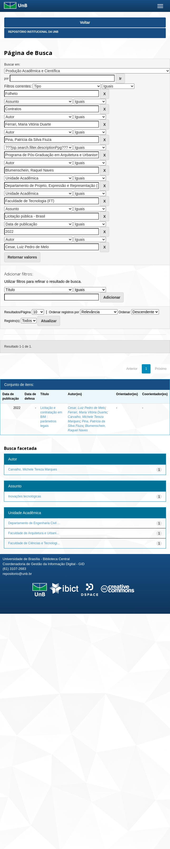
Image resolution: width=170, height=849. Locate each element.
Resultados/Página (17, 312)
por (6, 78)
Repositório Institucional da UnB (33, 31)
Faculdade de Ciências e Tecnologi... (34, 543)
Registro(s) (12, 321)
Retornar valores (22, 257)
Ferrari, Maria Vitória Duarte (87, 412)
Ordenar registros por (64, 312)
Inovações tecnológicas (24, 496)
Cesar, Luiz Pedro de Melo (86, 408)
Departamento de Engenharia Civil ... (34, 523)
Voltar (85, 22)
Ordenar (124, 312)
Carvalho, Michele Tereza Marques (32, 469)
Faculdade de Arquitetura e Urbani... (33, 533)
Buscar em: (12, 64)
